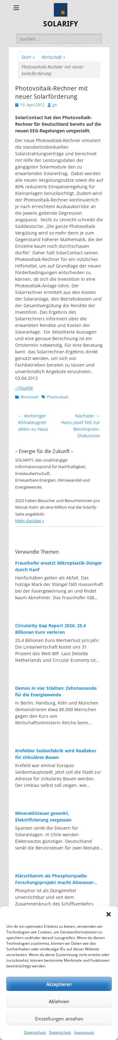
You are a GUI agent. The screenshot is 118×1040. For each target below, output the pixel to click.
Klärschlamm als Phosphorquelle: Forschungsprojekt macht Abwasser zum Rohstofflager (54, 879)
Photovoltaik (57, 397)
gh (55, 105)
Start (28, 57)
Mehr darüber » (29, 520)
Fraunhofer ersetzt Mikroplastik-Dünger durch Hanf (58, 566)
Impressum (84, 1032)
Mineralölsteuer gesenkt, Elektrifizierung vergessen (43, 816)
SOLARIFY (60, 23)
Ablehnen (59, 1001)
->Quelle (24, 388)
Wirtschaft (53, 57)
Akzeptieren (59, 984)
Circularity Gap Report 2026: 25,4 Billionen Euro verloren (50, 628)
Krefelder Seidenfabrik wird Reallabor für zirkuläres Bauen (55, 754)
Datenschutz (35, 1032)
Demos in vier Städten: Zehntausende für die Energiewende (56, 691)
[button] (108, 914)
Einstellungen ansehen (59, 1018)
